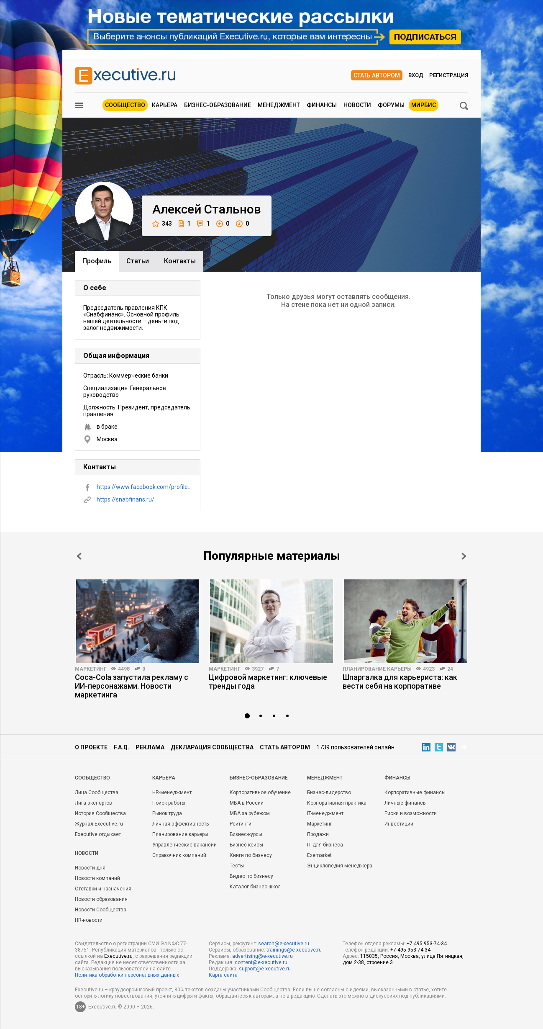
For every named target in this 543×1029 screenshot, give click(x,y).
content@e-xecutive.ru (261, 962)
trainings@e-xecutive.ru (294, 950)
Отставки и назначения (103, 889)
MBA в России (247, 803)
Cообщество (92, 778)
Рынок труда (167, 813)
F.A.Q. (121, 747)
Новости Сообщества (100, 910)
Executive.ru (118, 956)
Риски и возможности (410, 813)
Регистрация (448, 75)
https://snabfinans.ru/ (125, 499)
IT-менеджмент (325, 813)
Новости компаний (97, 878)
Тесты (237, 866)
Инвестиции (398, 824)
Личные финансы (405, 803)
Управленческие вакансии (184, 845)
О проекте (91, 747)
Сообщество (125, 105)
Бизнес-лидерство (329, 792)
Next (464, 556)
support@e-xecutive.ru (265, 969)
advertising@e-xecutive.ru (262, 956)
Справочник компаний (179, 855)
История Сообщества (100, 813)
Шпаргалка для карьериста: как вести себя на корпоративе (400, 681)
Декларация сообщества (212, 747)
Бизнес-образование (217, 105)
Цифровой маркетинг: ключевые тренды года (268, 681)
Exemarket (319, 855)
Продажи (318, 834)
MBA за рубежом (250, 813)
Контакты (180, 261)
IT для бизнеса (325, 845)
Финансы (322, 105)
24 (450, 669)
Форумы (391, 105)
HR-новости (88, 920)
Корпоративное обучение (260, 792)
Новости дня (90, 868)
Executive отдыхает (98, 834)
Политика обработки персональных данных (127, 975)
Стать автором (376, 75)
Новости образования (101, 899)
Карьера (164, 105)
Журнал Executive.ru (99, 824)
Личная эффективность (180, 824)
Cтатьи (137, 261)
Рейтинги (240, 824)
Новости (357, 105)
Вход (415, 75)
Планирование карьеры (377, 669)
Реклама (150, 747)
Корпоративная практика (336, 803)
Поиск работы (168, 803)
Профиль (96, 261)
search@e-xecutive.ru (283, 944)
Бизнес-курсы (246, 834)
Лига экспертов (93, 803)
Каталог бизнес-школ (255, 887)
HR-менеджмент (172, 792)
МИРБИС (423, 105)
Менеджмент (279, 105)
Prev (79, 556)
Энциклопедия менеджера (339, 866)
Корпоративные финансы (415, 792)
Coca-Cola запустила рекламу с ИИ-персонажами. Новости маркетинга (131, 686)
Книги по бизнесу (251, 855)
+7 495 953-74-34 (427, 944)
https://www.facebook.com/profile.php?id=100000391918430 (144, 487)
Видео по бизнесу (251, 876)
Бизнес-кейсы (246, 845)
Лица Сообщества (96, 792)
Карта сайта (223, 975)
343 (162, 224)
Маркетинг (91, 669)
